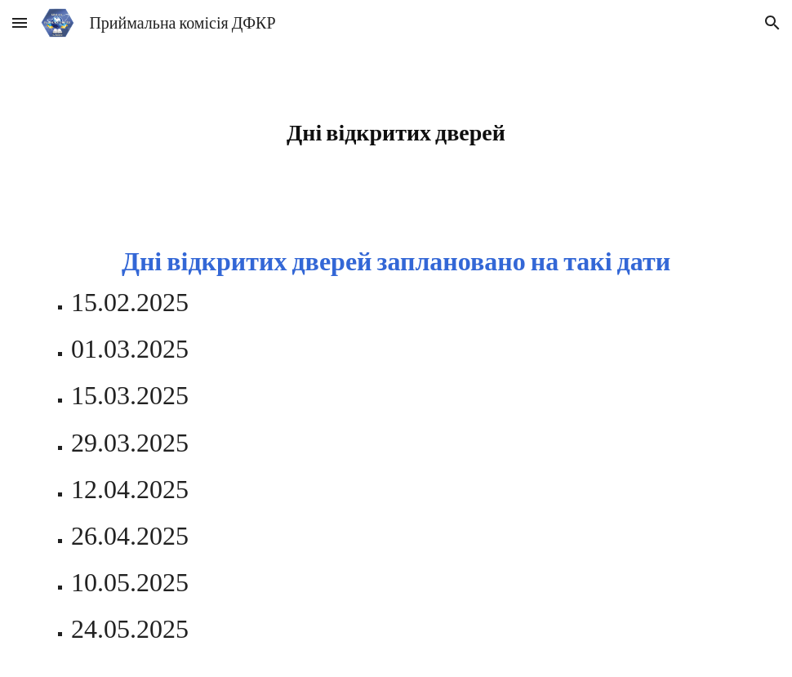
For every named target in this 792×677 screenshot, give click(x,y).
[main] (396, 132)
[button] (19, 22)
